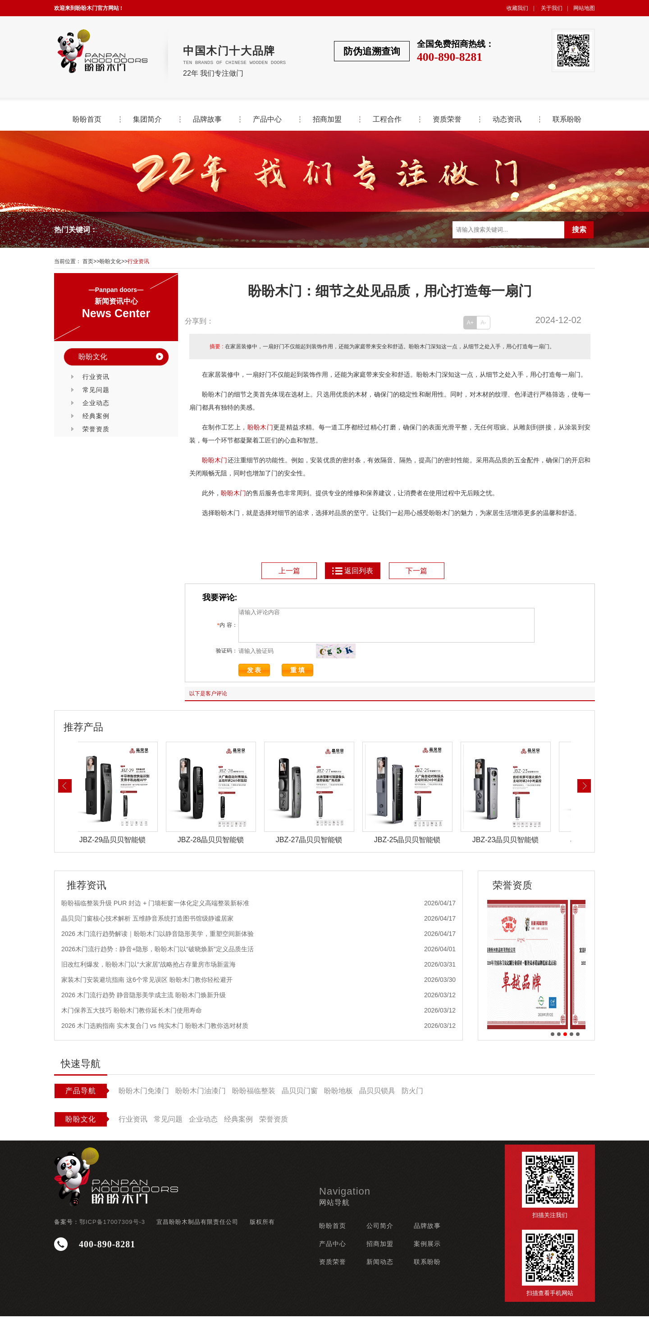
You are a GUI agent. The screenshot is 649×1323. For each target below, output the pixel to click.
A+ (470, 322)
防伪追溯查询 (371, 51)
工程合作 (387, 119)
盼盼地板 (338, 1097)
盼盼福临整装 (253, 1097)
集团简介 (147, 119)
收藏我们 (517, 8)
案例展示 (427, 1250)
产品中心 (267, 119)
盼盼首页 (87, 119)
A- (483, 322)
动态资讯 (507, 119)
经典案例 (96, 416)
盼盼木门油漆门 (200, 1097)
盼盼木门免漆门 (144, 1097)
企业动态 (96, 402)
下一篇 (416, 571)
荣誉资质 (96, 429)
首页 (87, 261)
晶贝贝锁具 (377, 1097)
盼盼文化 (110, 261)
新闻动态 (379, 1268)
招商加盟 (327, 119)
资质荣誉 (447, 119)
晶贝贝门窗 (300, 1097)
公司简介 (379, 1232)
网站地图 (584, 8)
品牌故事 (207, 119)
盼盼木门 (260, 427)
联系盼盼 (567, 119)
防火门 (412, 1097)
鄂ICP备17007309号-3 (112, 1228)
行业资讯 (138, 261)
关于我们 (551, 8)
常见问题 (96, 389)
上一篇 (289, 571)
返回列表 (352, 571)
